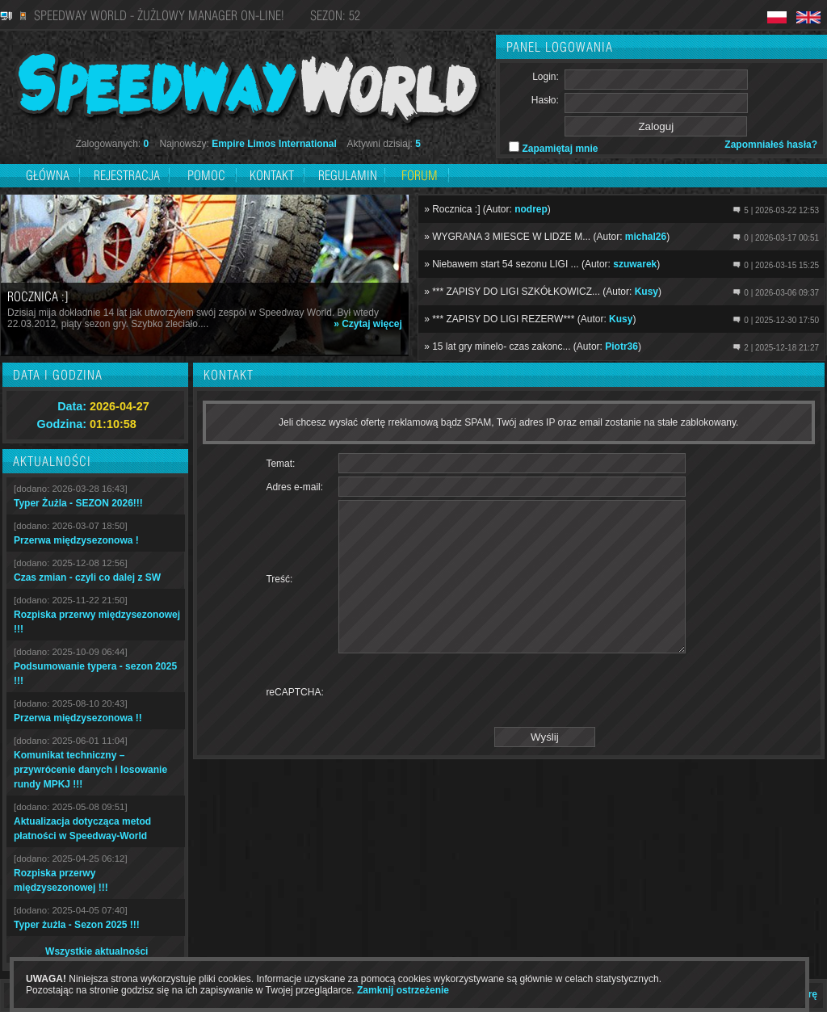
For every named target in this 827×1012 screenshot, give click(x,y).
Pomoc (206, 175)
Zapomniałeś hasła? (770, 144)
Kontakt (272, 175)
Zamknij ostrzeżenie (403, 990)
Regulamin (347, 175)
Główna (47, 175)
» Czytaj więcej (368, 324)
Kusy (646, 291)
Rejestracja (128, 175)
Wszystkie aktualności (96, 951)
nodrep (531, 209)
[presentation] (461, 721)
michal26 (645, 236)
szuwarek (635, 264)
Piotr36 (621, 346)
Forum (419, 175)
